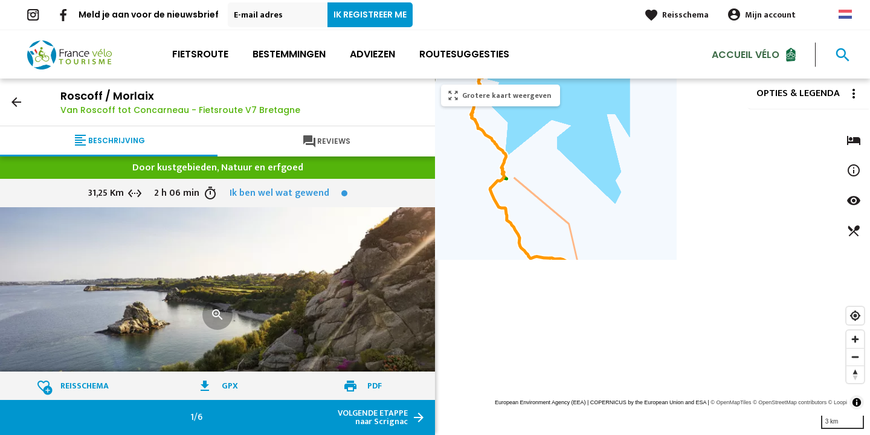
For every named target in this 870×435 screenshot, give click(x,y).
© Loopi (837, 402)
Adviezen (372, 54)
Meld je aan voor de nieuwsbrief (149, 14)
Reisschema (685, 15)
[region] (652, 257)
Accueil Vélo (745, 54)
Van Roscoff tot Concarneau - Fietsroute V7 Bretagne (180, 110)
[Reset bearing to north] (855, 374)
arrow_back (16, 102)
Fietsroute (200, 54)
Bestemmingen (289, 54)
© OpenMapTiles (730, 402)
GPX (230, 386)
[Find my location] (855, 315)
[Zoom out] (855, 357)
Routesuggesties (464, 54)
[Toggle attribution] (856, 402)
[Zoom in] (855, 339)
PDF (374, 386)
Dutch (845, 14)
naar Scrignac (373, 417)
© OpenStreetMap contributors (789, 402)
